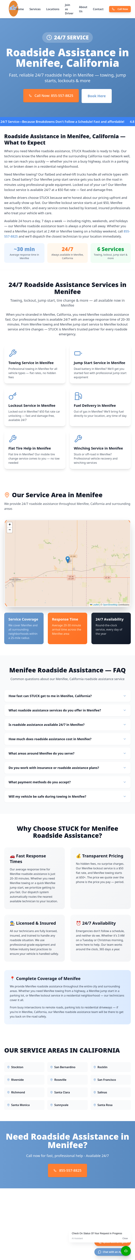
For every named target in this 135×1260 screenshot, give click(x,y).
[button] (67, 560)
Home (20, 9)
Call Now (120, 9)
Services (35, 9)
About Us (83, 9)
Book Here (97, 96)
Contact (98, 9)
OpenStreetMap (110, 605)
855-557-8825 (67, 1170)
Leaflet (94, 605)
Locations (52, 9)
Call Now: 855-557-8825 (51, 95)
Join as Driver (69, 9)
